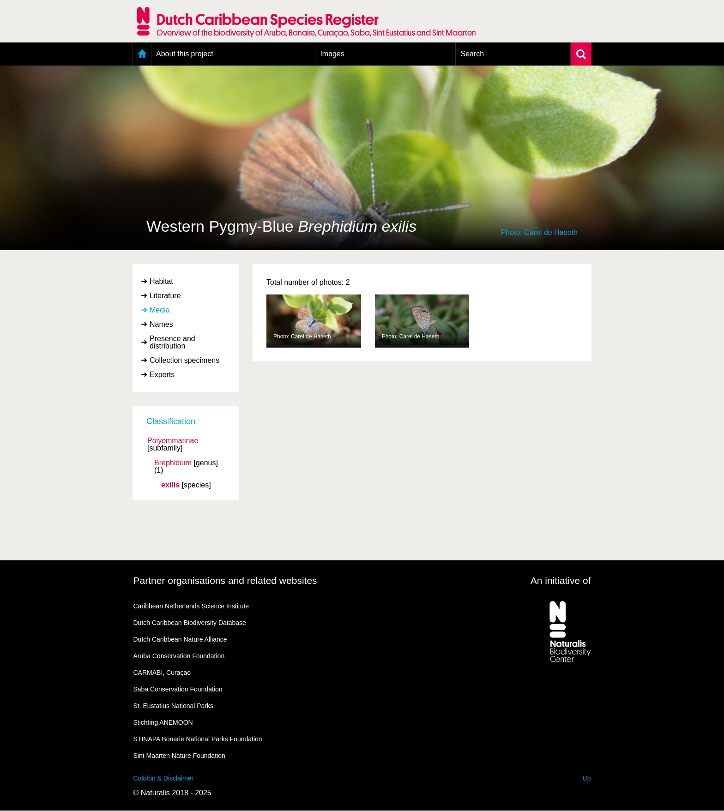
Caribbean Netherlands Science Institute (191, 606)
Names (161, 324)
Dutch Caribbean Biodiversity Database (189, 622)
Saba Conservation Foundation (178, 689)
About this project (184, 54)
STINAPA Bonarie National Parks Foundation (197, 739)
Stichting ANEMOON (163, 722)
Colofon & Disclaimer (163, 778)
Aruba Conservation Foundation (179, 656)
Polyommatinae (172, 441)
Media (160, 310)
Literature (165, 296)
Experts (162, 374)
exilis (170, 485)
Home (142, 54)
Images (332, 54)
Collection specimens (184, 360)
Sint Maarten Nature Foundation (179, 755)
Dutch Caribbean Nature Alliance (180, 639)
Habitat (161, 281)
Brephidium (173, 463)
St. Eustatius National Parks (173, 705)
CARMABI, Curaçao (162, 672)
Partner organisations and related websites (225, 580)
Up (587, 778)
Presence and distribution (172, 342)
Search (472, 54)
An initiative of (561, 580)
